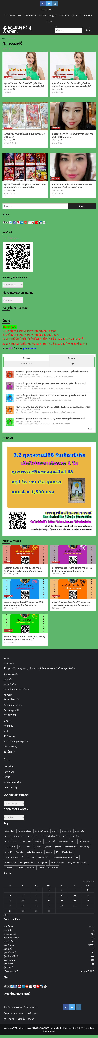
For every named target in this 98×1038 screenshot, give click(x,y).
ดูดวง (63, 77)
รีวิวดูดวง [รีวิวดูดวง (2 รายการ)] (30, 857)
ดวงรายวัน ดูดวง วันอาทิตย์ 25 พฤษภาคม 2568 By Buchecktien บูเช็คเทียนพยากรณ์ (52, 371)
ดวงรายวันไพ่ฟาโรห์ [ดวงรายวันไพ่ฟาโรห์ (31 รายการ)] (71, 836)
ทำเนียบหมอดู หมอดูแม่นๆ (16, 741)
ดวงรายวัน (8, 562)
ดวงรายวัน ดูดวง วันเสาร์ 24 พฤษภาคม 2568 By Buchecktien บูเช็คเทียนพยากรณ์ (51, 383)
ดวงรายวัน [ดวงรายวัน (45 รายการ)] (32, 836)
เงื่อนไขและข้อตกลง (13, 15)
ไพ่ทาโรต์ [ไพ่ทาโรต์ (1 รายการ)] (19, 868)
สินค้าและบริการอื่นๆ (13, 705)
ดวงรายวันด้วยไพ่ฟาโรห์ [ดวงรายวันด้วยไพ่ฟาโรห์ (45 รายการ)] (50, 836)
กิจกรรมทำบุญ (10, 746)
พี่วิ (14, 89)
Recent (26, 358)
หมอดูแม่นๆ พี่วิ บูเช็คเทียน (16, 29)
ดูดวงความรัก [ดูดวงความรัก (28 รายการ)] (24, 847)
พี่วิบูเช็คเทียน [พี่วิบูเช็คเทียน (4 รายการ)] (67, 852)
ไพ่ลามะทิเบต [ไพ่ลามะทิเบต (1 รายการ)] (52, 868)
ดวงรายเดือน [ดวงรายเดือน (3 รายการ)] (26, 841)
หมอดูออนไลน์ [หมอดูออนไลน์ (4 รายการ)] (10, 862)
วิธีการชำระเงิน (29, 15)
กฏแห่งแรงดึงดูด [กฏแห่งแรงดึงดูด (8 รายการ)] (25, 831)
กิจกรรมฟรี (8, 77)
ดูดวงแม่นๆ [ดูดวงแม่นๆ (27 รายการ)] (84, 847)
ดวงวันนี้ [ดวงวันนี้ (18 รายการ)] (38, 841)
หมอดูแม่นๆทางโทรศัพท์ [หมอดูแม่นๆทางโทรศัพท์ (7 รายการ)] (77, 862)
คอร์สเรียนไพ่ (10, 684)
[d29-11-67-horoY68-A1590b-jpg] (49, 488)
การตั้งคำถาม (10, 714)
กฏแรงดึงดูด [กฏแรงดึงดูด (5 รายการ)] (10, 831)
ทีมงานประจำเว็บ (12, 699)
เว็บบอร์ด (8, 679)
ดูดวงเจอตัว (76, 15)
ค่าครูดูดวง (53, 15)
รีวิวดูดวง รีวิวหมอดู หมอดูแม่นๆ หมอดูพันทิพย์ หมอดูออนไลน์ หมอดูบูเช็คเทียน (40, 668)
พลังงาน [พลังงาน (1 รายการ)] (49, 852)
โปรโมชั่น (88, 15)
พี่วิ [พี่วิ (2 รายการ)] (57, 852)
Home (6, 658)
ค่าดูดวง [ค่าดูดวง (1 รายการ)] (55, 831)
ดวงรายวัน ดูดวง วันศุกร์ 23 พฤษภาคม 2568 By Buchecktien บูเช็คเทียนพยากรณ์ (51, 395)
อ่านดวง (7, 720)
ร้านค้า (49, 21)
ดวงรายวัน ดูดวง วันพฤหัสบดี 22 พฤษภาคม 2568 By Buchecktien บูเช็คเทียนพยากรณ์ (53, 407)
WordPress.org (10, 787)
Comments (26, 363)
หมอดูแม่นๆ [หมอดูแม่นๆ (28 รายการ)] (42, 862)
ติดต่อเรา (42, 15)
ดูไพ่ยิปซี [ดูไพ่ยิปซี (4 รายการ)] (8, 852)
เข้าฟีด (7, 777)
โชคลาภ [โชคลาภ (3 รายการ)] (8, 868)
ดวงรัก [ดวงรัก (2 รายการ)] (7, 836)
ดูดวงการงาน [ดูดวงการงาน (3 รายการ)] (84, 841)
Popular (71, 358)
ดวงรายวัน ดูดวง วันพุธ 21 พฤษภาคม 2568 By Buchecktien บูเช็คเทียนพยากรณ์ (50, 418)
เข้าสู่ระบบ (9, 771)
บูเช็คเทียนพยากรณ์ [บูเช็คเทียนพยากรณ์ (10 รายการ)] (34, 852)
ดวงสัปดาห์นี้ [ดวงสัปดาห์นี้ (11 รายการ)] (50, 841)
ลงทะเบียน (9, 766)
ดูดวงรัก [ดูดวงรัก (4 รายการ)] (58, 847)
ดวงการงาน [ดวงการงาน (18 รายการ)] (66, 831)
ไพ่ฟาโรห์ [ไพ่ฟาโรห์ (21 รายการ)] (30, 868)
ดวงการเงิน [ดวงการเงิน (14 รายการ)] (79, 831)
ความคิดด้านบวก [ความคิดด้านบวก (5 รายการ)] (41, 831)
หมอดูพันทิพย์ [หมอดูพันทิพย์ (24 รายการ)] (42, 857)
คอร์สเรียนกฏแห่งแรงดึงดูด (16, 689)
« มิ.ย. (6, 915)
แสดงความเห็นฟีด (12, 782)
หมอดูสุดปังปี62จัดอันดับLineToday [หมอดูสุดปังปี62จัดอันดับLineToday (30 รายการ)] (64, 857)
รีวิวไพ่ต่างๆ (9, 736)
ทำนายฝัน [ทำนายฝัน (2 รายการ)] (19, 852)
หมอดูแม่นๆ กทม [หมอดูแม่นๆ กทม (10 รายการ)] (57, 862)
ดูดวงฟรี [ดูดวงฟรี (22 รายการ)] (48, 847)
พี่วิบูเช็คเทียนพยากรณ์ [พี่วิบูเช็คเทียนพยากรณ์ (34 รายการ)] (14, 857)
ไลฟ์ (6, 731)
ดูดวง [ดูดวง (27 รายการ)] (73, 841)
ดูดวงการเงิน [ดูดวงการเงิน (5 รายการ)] (10, 847)
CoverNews (89, 1027)
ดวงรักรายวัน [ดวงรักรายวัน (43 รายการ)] (19, 836)
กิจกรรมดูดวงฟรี (11, 710)
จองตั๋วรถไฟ (64, 15)
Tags (71, 363)
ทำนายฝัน (8, 725)
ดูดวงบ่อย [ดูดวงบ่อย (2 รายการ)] (37, 847)
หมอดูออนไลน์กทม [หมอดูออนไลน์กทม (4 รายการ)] (27, 862)
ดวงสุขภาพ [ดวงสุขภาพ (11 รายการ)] (63, 841)
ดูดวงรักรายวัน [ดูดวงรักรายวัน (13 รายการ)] (70, 847)
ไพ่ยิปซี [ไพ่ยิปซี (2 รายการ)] (41, 868)
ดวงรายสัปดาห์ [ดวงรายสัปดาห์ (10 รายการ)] (11, 841)
